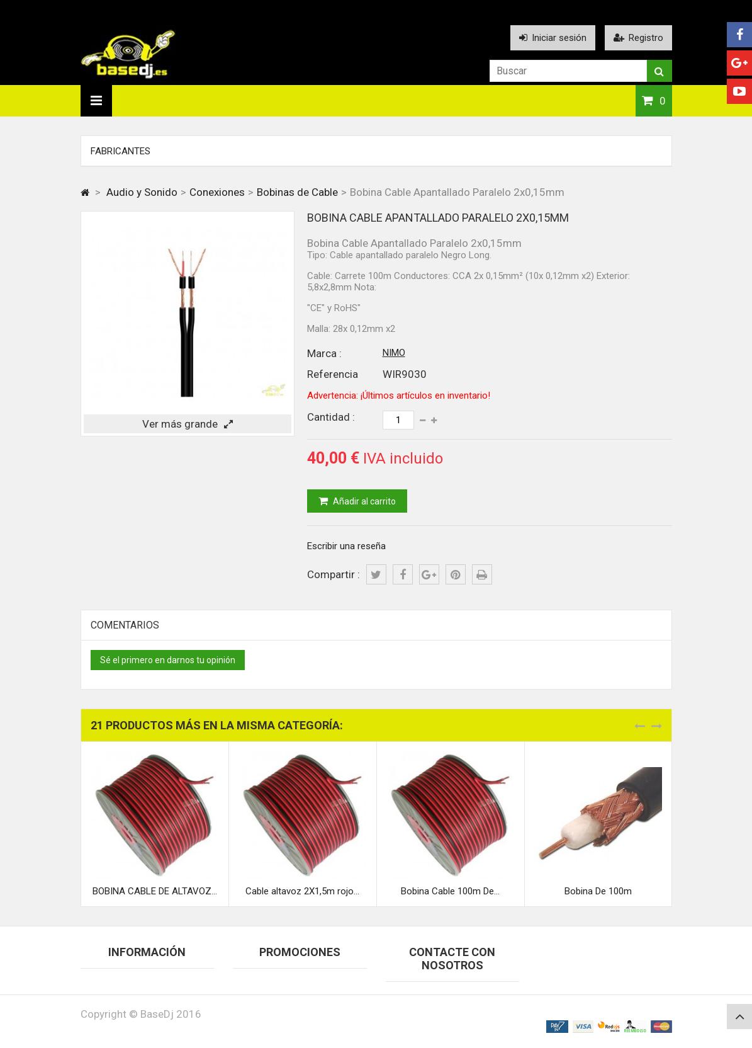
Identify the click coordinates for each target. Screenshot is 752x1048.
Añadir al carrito (363, 501)
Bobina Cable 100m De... (450, 891)
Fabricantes (120, 151)
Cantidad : (331, 417)
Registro (638, 37)
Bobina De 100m (598, 891)
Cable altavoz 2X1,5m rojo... (302, 891)
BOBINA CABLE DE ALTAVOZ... (155, 891)
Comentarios (125, 625)
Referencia (332, 374)
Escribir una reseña (346, 546)
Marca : (324, 353)
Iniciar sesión (552, 37)
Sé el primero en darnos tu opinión (167, 660)
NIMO (394, 352)
